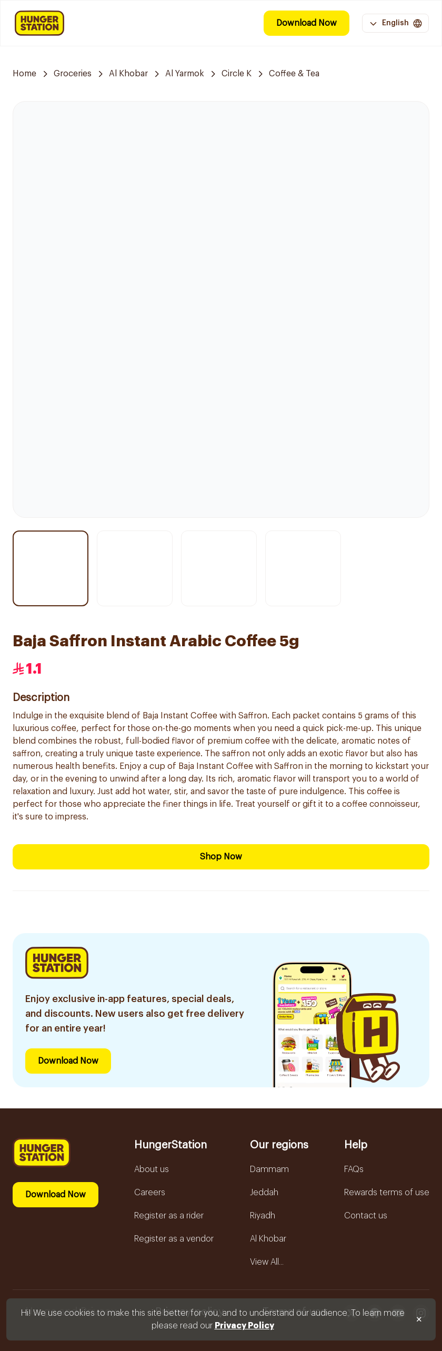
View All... (267, 1262)
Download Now (306, 23)
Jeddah (264, 1192)
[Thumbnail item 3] (219, 568)
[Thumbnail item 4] (303, 568)
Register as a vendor (174, 1239)
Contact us (365, 1216)
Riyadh (262, 1216)
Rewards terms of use (386, 1192)
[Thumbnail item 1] (50, 568)
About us (151, 1169)
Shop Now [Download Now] (221, 857)
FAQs (354, 1169)
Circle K (237, 73)
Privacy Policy (244, 1326)
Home (24, 73)
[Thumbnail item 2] (135, 568)
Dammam (269, 1169)
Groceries (73, 73)
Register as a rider (169, 1216)
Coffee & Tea (294, 73)
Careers (149, 1192)
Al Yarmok (184, 73)
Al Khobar (128, 73)
